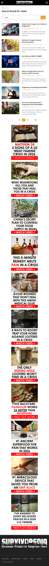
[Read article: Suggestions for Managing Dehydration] (10, 92)
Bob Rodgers (27, 28)
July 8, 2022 (38, 58)
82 (27, 120)
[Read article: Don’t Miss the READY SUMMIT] (10, 61)
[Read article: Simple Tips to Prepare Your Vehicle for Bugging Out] (10, 29)
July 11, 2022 (35, 44)
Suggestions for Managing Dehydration (34, 87)
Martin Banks (27, 75)
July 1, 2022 (34, 107)
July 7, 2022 (35, 75)
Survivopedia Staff (28, 58)
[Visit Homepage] (24, 2)
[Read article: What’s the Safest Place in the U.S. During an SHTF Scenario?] (10, 76)
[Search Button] (47, 2)
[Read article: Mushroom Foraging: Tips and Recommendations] (10, 45)
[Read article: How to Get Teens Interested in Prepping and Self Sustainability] (10, 108)
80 (19, 120)
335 (36, 120)
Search (7, 8)
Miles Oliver (26, 107)
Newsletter (39, 558)
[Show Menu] (2, 2)
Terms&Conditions (16, 558)
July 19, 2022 (35, 28)
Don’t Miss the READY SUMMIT (32, 56)
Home (3, 8)
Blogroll (25, 558)
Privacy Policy (5, 558)
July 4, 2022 (35, 89)
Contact (32, 558)
